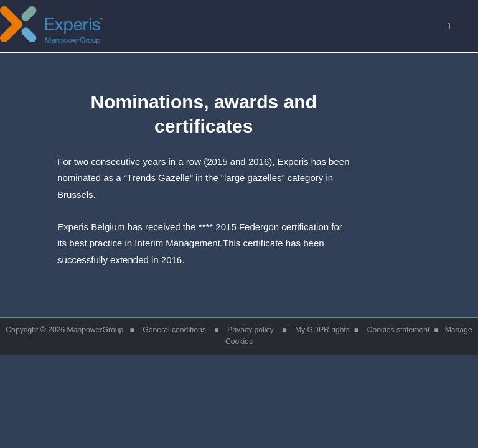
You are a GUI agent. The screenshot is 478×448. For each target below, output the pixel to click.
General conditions (174, 329)
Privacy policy (250, 329)
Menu (455, 27)
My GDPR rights (322, 329)
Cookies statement (398, 329)
